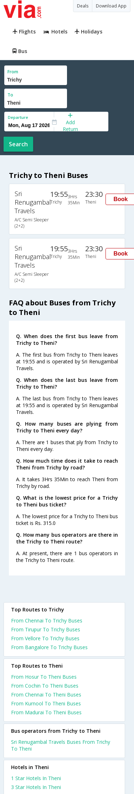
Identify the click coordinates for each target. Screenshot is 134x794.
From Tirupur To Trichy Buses (45, 629)
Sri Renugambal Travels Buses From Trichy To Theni (60, 745)
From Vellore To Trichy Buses (45, 638)
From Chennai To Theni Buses (46, 694)
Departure (18, 117)
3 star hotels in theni (36, 787)
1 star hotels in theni (36, 778)
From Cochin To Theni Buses (44, 685)
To (10, 95)
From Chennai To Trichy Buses (46, 620)
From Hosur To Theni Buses (44, 676)
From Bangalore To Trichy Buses (49, 647)
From (12, 72)
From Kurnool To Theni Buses (46, 703)
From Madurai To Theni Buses (46, 712)
